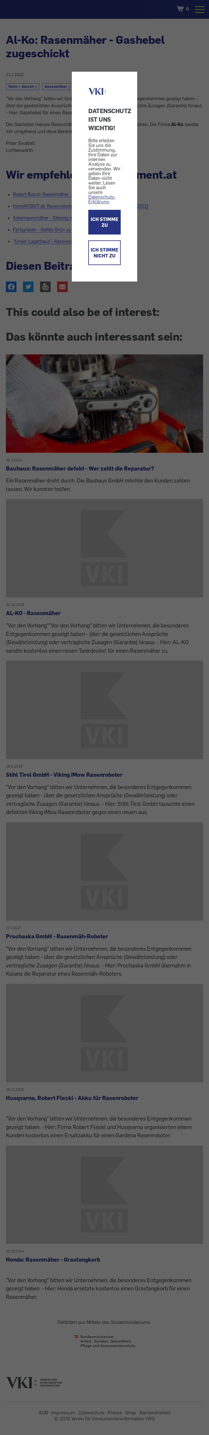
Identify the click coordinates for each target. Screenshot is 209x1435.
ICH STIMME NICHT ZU (104, 253)
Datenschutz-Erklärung (102, 199)
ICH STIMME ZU (104, 222)
